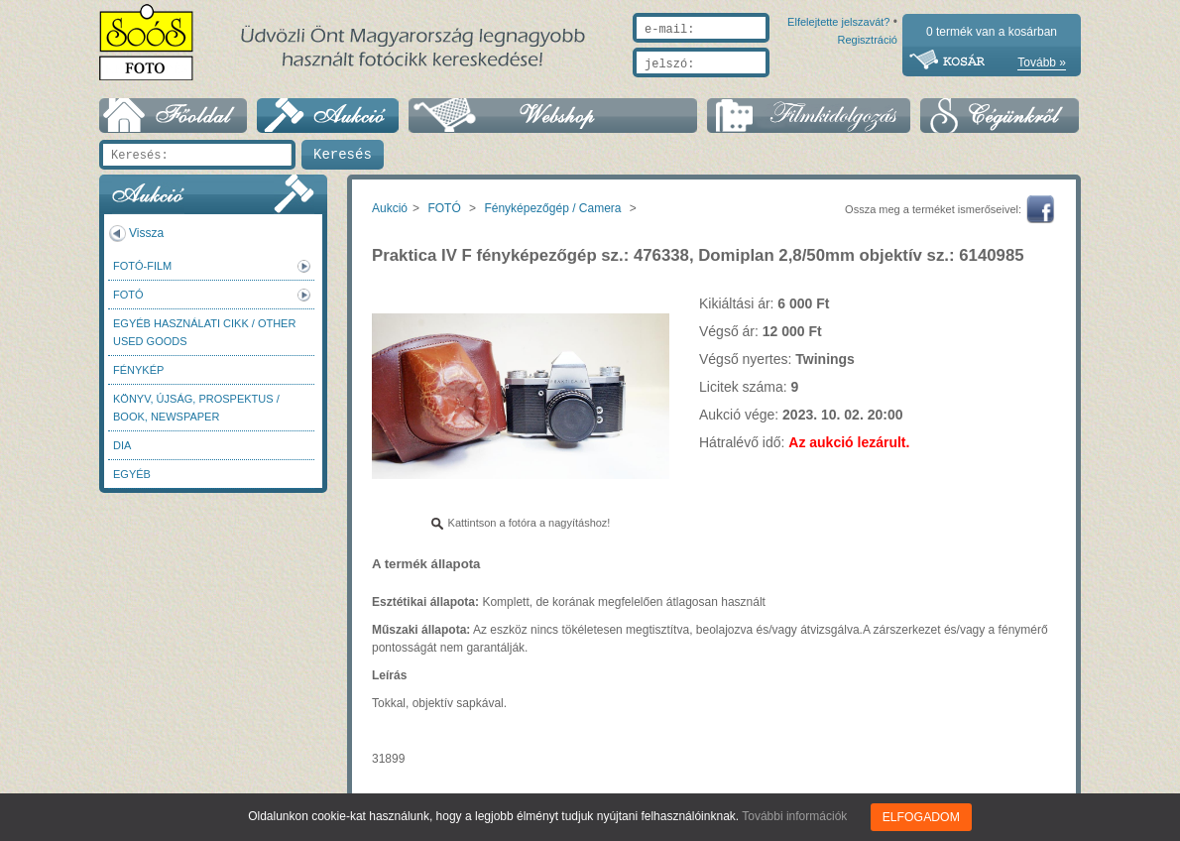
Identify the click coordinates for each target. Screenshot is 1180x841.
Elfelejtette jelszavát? (775, 86)
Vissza (146, 233)
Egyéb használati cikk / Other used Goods (204, 332)
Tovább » (1041, 62)
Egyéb (132, 474)
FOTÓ (128, 294)
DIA (122, 445)
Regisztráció (867, 86)
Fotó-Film (142, 266)
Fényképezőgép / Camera (552, 208)
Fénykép (138, 370)
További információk (795, 816)
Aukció (390, 208)
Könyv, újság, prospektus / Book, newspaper (196, 407)
